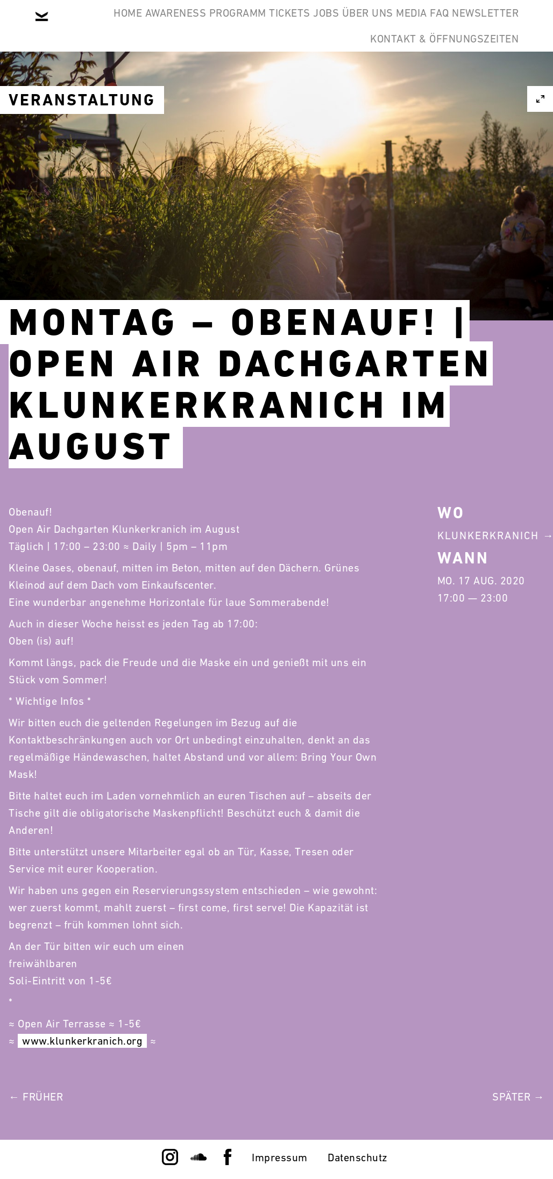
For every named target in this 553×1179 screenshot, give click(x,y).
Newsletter (308, 77)
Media (495, 26)
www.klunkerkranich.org (82, 1041)
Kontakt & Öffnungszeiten (435, 77)
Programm (251, 26)
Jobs (375, 26)
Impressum (280, 1157)
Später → (518, 1097)
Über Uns (433, 26)
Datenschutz (358, 1157)
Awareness (172, 26)
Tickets (321, 26)
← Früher (36, 1097)
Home (108, 26)
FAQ (245, 77)
